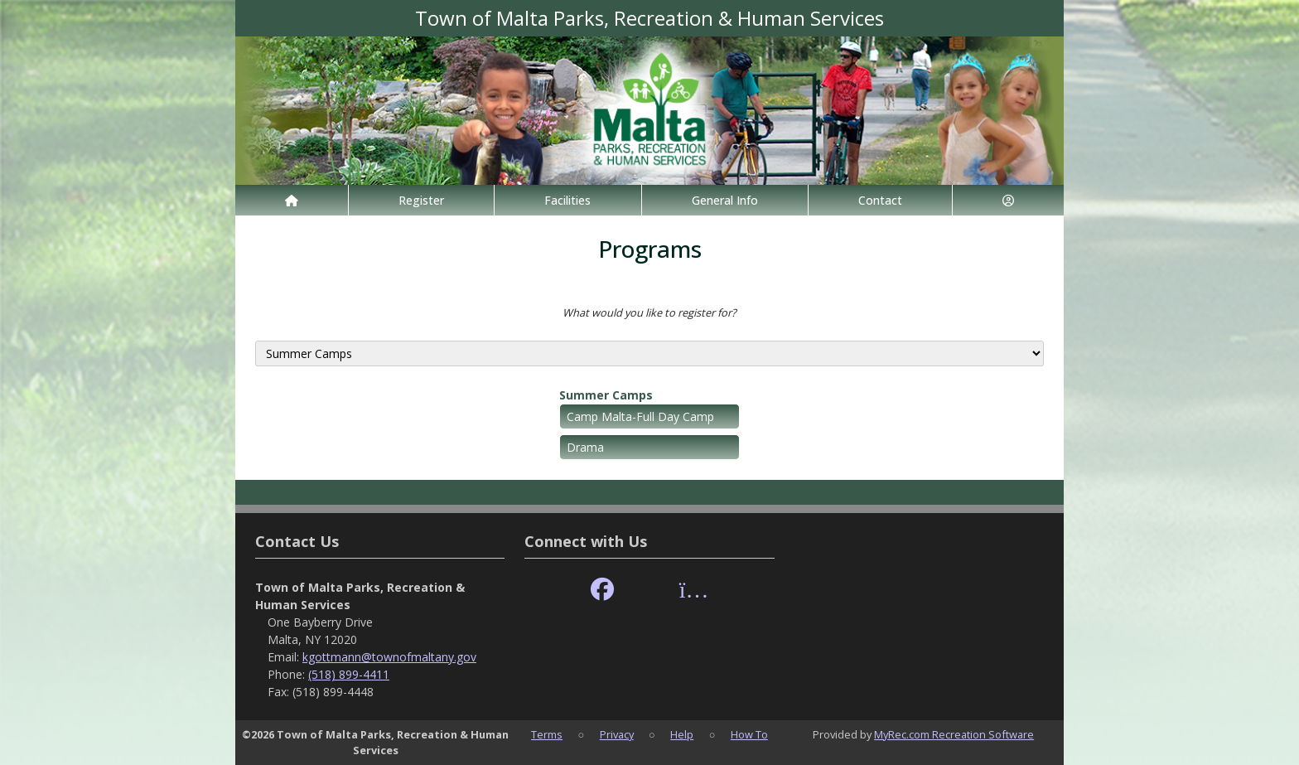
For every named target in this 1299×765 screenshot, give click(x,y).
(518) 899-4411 (348, 674)
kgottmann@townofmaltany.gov (389, 657)
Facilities (567, 200)
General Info (725, 200)
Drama (585, 447)
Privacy (617, 734)
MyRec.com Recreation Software (954, 734)
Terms (547, 734)
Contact (880, 200)
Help (681, 734)
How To (749, 734)
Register (421, 200)
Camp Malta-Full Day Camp (640, 416)
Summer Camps (606, 395)
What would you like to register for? (649, 312)
